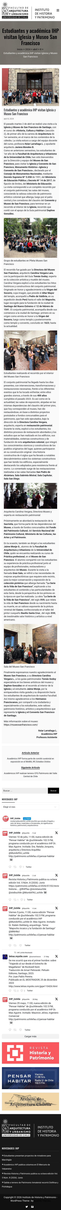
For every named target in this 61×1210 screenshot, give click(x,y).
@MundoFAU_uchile (19, 853)
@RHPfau (24, 889)
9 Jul (34, 833)
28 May (34, 999)
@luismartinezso (35, 957)
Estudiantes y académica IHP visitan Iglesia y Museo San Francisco (30, 111)
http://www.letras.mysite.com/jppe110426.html (33, 986)
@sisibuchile (15, 892)
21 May (46, 957)
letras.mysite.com (18, 956)
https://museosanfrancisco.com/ (21, 724)
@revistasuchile (38, 889)
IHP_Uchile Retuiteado (24, 953)
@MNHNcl (14, 931)
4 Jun (34, 908)
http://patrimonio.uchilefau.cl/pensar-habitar (31, 856)
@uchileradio (36, 840)
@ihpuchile (26, 833)
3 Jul (34, 875)
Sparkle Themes (42, 1200)
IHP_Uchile (14, 832)
